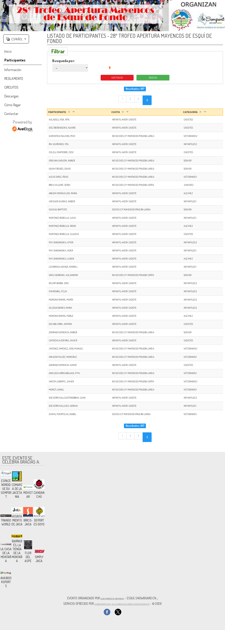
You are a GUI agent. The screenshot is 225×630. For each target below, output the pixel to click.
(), (165, 599)
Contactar (11, 114)
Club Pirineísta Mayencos (111, 599)
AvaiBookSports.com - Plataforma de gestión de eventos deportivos (122, 603)
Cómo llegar (12, 106)
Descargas (11, 97)
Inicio (8, 52)
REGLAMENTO (13, 79)
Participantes (14, 61)
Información (12, 70)
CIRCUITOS (11, 88)
